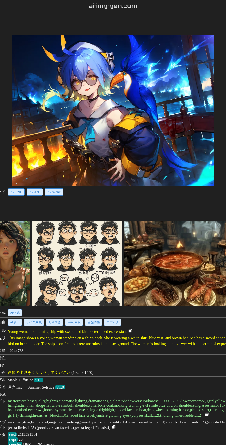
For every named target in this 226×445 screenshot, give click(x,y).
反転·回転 (74, 322)
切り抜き (54, 322)
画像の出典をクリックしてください (39, 372)
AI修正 (15, 322)
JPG (35, 192)
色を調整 (93, 322)
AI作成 (15, 312)
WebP (54, 192)
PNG (16, 192)
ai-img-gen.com (113, 6)
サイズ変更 (34, 322)
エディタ (112, 322)
